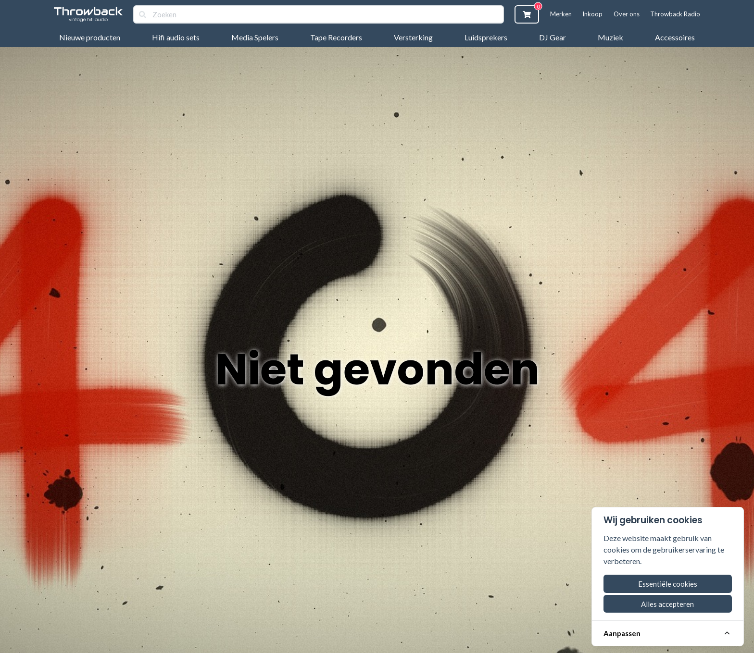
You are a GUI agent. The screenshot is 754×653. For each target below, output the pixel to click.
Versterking (413, 37)
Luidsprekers (486, 37)
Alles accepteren (667, 604)
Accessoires (675, 37)
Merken (561, 14)
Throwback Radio (675, 14)
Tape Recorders (336, 37)
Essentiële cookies (667, 583)
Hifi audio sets (176, 37)
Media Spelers (254, 37)
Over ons (627, 14)
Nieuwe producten (89, 37)
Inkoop (592, 14)
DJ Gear (552, 37)
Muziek (610, 37)
